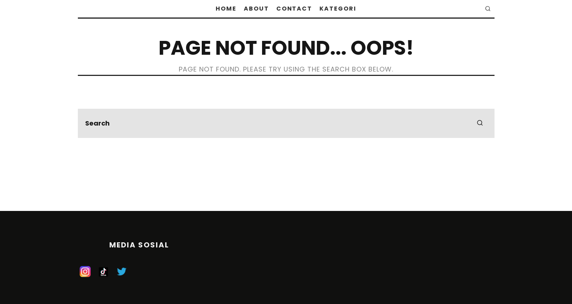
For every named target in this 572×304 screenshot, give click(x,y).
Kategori (337, 8)
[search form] (286, 123)
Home (226, 8)
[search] (480, 123)
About (256, 8)
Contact (294, 8)
